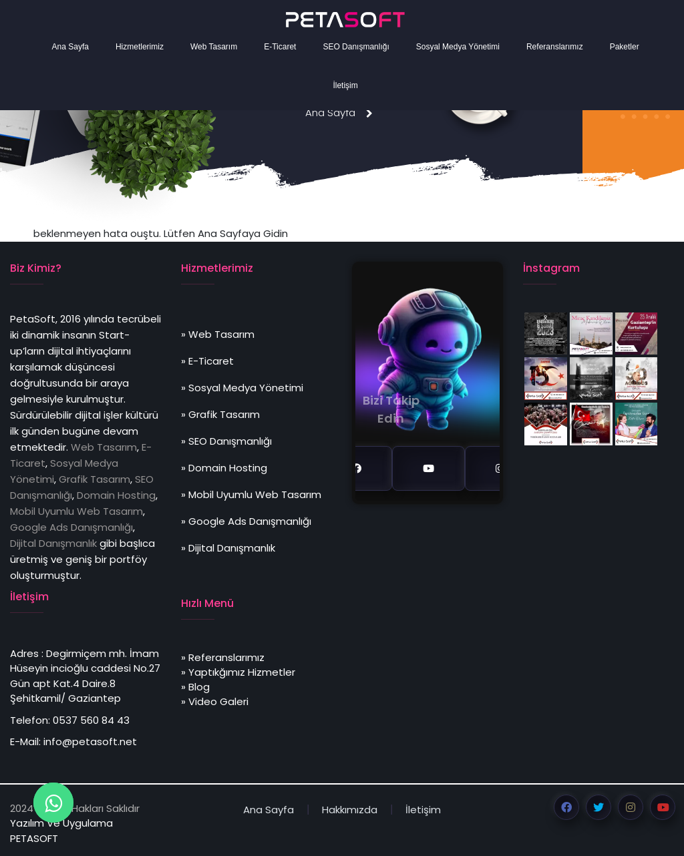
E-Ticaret (280, 46)
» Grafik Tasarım (220, 414)
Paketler (624, 46)
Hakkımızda (349, 810)
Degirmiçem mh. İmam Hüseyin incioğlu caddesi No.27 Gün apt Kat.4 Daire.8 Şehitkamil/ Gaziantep (85, 676)
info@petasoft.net (90, 741)
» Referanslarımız (223, 657)
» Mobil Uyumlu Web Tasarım (251, 494)
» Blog (195, 687)
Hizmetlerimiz (140, 46)
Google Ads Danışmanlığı (71, 527)
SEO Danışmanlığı (356, 46)
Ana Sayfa (70, 46)
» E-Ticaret (207, 361)
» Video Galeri (214, 701)
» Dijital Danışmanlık (228, 548)
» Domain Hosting (224, 468)
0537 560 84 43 (91, 720)
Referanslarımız (554, 46)
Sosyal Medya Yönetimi (458, 46)
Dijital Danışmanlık (53, 543)
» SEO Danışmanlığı (226, 441)
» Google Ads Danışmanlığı (246, 521)
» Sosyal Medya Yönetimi (242, 388)
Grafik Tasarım (94, 479)
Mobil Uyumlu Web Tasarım (76, 511)
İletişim (345, 85)
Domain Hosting (116, 495)
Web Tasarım (213, 46)
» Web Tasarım (217, 334)
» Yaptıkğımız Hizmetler (238, 672)
